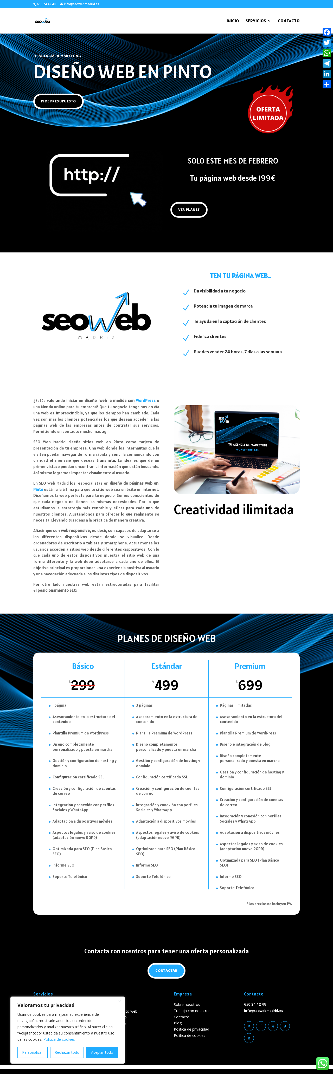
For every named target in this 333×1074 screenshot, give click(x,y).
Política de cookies (59, 1039)
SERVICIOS (256, 21)
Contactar (166, 970)
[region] (67, 1030)
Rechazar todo (67, 1052)
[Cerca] (119, 1001)
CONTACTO (289, 21)
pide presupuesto (58, 101)
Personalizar (32, 1052)
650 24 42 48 (46, 4)
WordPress (146, 400)
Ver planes (189, 209)
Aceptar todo (102, 1052)
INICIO (233, 21)
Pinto (38, 489)
